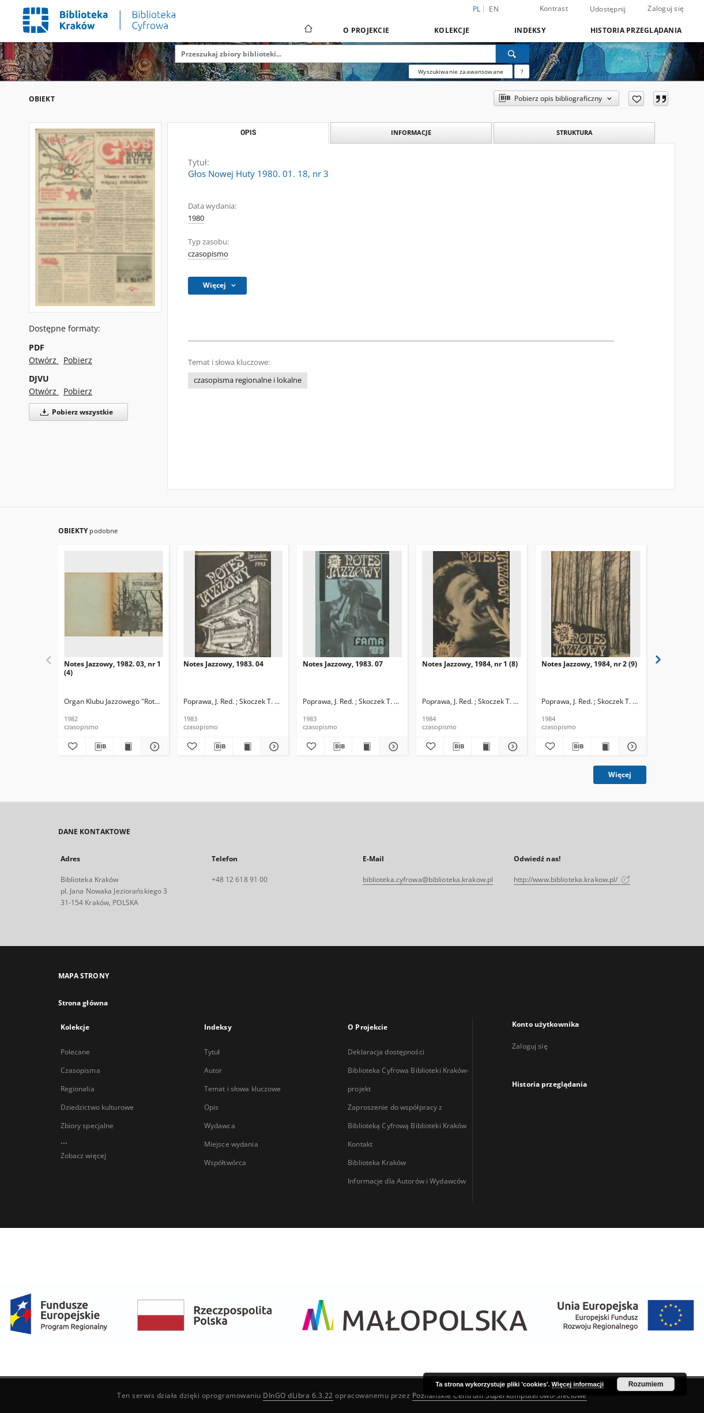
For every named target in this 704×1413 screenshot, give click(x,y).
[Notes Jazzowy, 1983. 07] (352, 604)
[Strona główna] (308, 30)
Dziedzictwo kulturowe (97, 1107)
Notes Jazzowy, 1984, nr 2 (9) (589, 664)
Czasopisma (80, 1070)
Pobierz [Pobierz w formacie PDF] (77, 360)
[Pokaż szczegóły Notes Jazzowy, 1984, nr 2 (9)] (630, 746)
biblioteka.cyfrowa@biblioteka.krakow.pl (428, 879)
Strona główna (83, 1003)
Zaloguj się (665, 8)
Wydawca (219, 1126)
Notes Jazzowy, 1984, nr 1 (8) (470, 664)
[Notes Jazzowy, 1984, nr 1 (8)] (472, 604)
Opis (211, 1107)
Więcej (619, 774)
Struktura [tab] (574, 132)
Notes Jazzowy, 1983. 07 (343, 664)
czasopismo (208, 254)
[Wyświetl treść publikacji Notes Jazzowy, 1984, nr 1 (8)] (485, 746)
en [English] (494, 9)
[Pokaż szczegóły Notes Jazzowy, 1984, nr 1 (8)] (511, 746)
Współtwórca (225, 1162)
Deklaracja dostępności (386, 1052)
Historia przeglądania (636, 30)
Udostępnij (608, 9)
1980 (196, 218)
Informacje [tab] (411, 132)
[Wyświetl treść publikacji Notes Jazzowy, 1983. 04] (246, 746)
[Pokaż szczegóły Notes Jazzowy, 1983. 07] (391, 746)
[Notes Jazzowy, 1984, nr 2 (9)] (591, 604)
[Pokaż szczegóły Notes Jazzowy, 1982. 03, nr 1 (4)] (153, 746)
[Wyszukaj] (512, 53)
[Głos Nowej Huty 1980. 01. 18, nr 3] (95, 217)
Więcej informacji (578, 1384)
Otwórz (44, 360)
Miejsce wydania (231, 1144)
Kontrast (554, 8)
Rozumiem (646, 1384)
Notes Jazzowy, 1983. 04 (223, 664)
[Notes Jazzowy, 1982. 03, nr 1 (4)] (114, 604)
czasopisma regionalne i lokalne (248, 380)
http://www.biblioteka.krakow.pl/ (572, 879)
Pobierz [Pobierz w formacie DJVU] (77, 391)
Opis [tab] (248, 133)
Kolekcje (451, 30)
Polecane (76, 1052)
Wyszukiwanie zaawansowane (460, 71)
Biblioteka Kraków (377, 1162)
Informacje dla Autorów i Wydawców (407, 1181)
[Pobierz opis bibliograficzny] (99, 746)
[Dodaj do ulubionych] (636, 98)
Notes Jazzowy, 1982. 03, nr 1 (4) (112, 668)
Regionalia (78, 1089)
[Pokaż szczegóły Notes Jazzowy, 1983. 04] (272, 746)
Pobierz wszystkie (74, 412)
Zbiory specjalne (87, 1126)
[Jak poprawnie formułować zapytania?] (521, 71)
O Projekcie (366, 30)
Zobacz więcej (84, 1155)
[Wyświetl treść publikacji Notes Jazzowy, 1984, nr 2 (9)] (604, 746)
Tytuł (212, 1052)
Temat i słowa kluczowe (242, 1089)
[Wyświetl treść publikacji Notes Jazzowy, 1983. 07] (365, 746)
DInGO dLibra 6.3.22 (298, 1395)
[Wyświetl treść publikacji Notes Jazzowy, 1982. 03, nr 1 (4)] (127, 746)
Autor (213, 1070)
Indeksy (529, 30)
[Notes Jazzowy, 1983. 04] (233, 604)
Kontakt (360, 1144)
